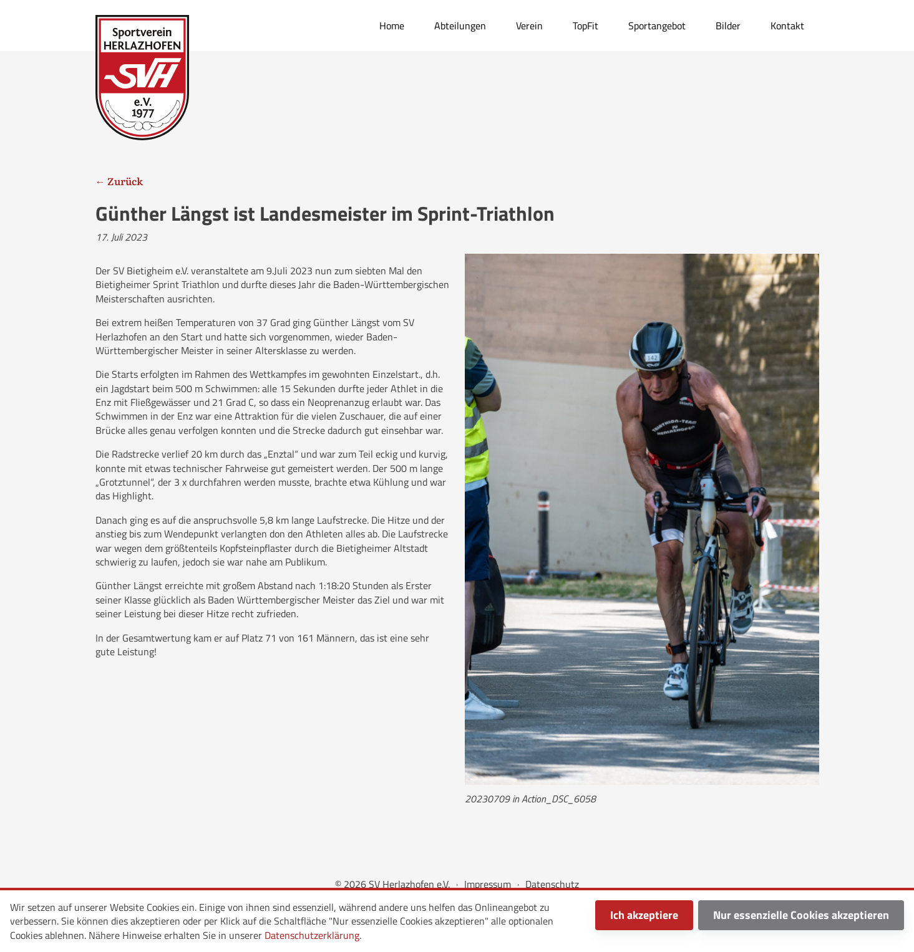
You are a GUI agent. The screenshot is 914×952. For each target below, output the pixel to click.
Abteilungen (460, 25)
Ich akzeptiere (644, 914)
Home (391, 25)
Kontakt (787, 25)
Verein (529, 25)
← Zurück (119, 180)
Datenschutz (552, 884)
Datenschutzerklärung (312, 935)
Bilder (728, 25)
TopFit (585, 25)
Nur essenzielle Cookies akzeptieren (801, 914)
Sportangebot (657, 25)
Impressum (487, 884)
